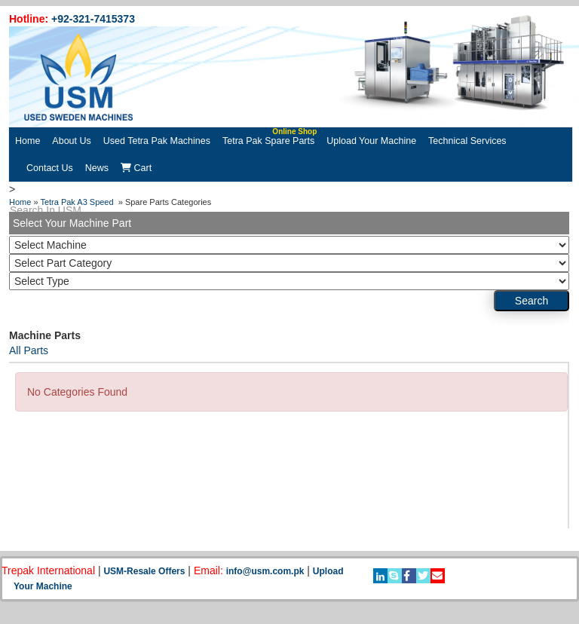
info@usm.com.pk (265, 571)
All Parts (28, 350)
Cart (136, 168)
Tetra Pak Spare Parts (269, 136)
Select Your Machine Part (72, 223)
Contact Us (49, 168)
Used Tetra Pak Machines (156, 141)
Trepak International (48, 570)
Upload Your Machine (371, 141)
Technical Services (467, 141)
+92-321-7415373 (93, 19)
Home (27, 141)
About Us (71, 141)
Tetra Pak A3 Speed (77, 201)
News (97, 168)
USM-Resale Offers (144, 571)
